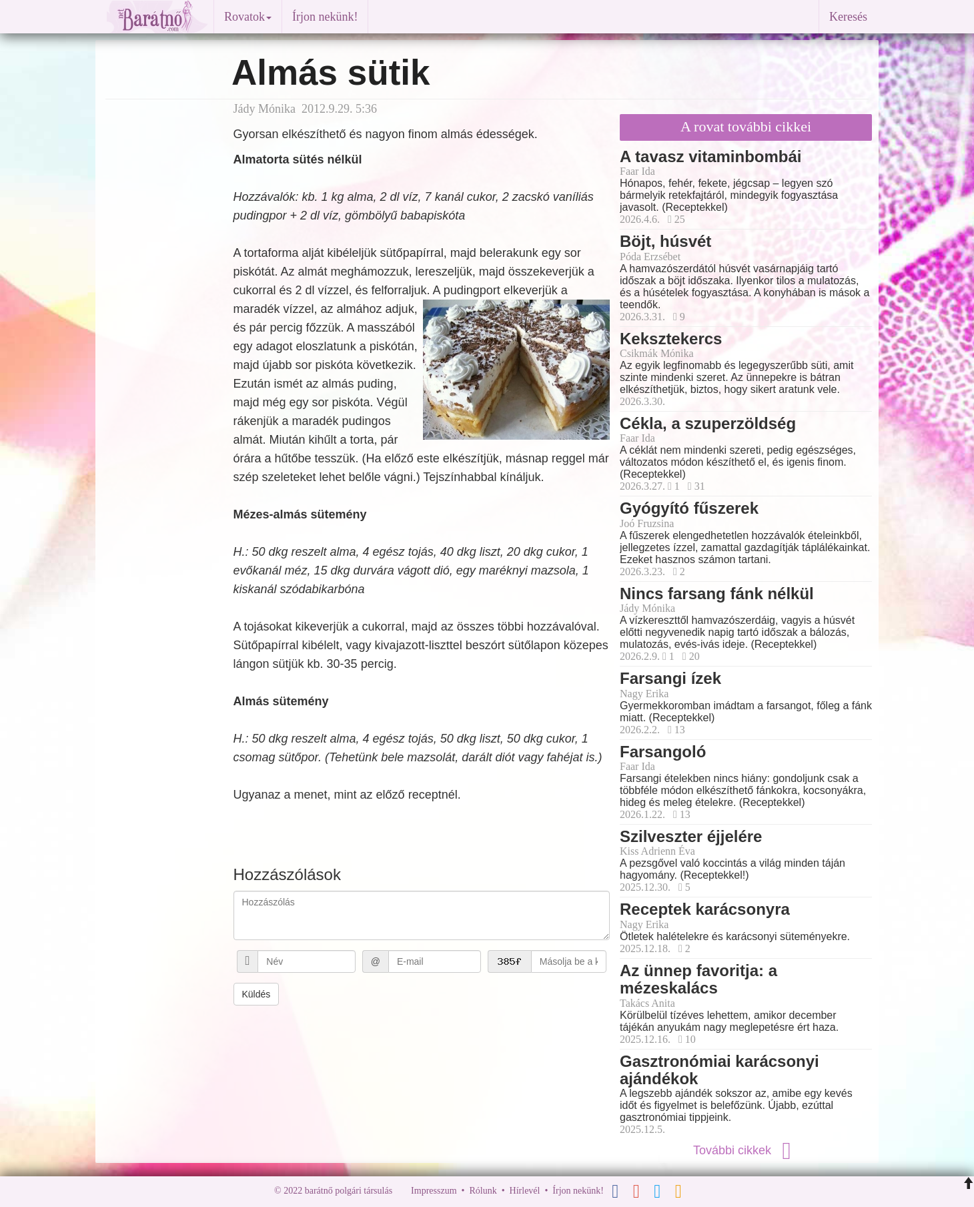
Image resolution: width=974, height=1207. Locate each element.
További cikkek (746, 1150)
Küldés (256, 994)
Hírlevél (525, 1191)
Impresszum (433, 1191)
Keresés (848, 16)
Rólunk (482, 1191)
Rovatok (248, 16)
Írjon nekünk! (325, 16)
